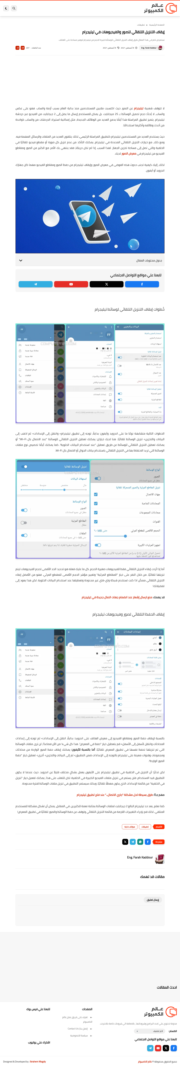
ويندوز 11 (112, 8)
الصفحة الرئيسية (157, 25)
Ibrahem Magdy (38, 1061)
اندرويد (67, 8)
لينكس (83, 8)
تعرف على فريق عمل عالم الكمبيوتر (77, 1019)
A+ (22, 48)
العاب (76, 8)
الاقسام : (172, 1031)
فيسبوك (101, 8)
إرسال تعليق (153, 900)
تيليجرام (138, 108)
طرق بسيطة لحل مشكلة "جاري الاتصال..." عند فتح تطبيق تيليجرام (115, 794)
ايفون (60, 8)
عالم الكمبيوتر (145, 1061)
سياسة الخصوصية (81, 1035)
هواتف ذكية (129, 827)
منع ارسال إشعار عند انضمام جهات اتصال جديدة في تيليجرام (117, 597)
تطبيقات (141, 25)
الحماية (92, 8)
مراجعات (51, 8)
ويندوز (121, 8)
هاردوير (42, 8)
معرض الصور (128, 153)
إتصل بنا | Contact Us (80, 1028)
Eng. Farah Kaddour (148, 48)
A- (17, 48)
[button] (148, 842)
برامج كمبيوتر (133, 8)
